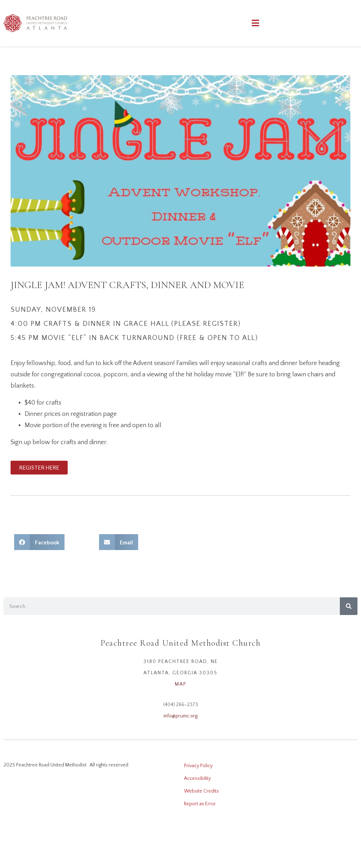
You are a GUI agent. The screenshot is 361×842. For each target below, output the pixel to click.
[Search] (348, 606)
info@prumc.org (180, 716)
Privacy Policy (198, 766)
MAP (180, 684)
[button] (39, 542)
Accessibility (197, 778)
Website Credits (201, 791)
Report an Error (200, 804)
